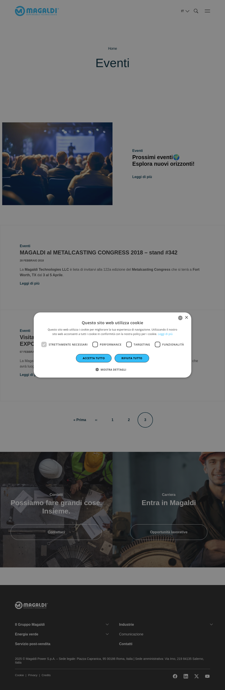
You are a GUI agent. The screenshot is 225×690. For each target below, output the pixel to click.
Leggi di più (165, 334)
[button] (112, 369)
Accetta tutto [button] (94, 358)
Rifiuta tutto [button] (132, 358)
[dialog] (112, 345)
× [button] (186, 317)
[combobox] (180, 318)
